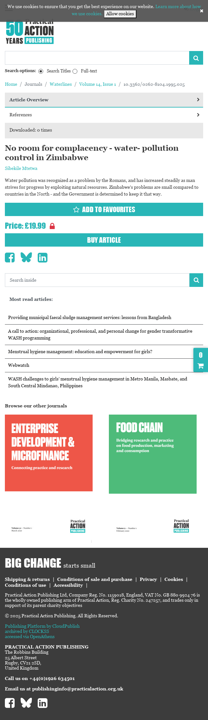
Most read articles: (31, 299)
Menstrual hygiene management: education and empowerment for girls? (80, 351)
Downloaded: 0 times (30, 130)
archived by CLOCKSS (27, 631)
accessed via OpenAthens (30, 636)
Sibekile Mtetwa (21, 168)
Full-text (89, 71)
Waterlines (61, 84)
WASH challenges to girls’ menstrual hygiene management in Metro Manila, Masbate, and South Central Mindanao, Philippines (97, 382)
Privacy (148, 579)
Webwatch (18, 365)
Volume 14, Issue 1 (97, 84)
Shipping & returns (27, 579)
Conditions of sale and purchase (94, 579)
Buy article (104, 240)
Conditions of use (25, 585)
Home (11, 84)
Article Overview (104, 99)
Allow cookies (120, 13)
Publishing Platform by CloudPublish (42, 626)
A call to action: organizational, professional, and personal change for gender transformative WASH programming (100, 334)
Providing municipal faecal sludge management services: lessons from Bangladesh (89, 317)
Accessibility (68, 585)
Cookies (173, 579)
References (104, 114)
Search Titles (59, 71)
